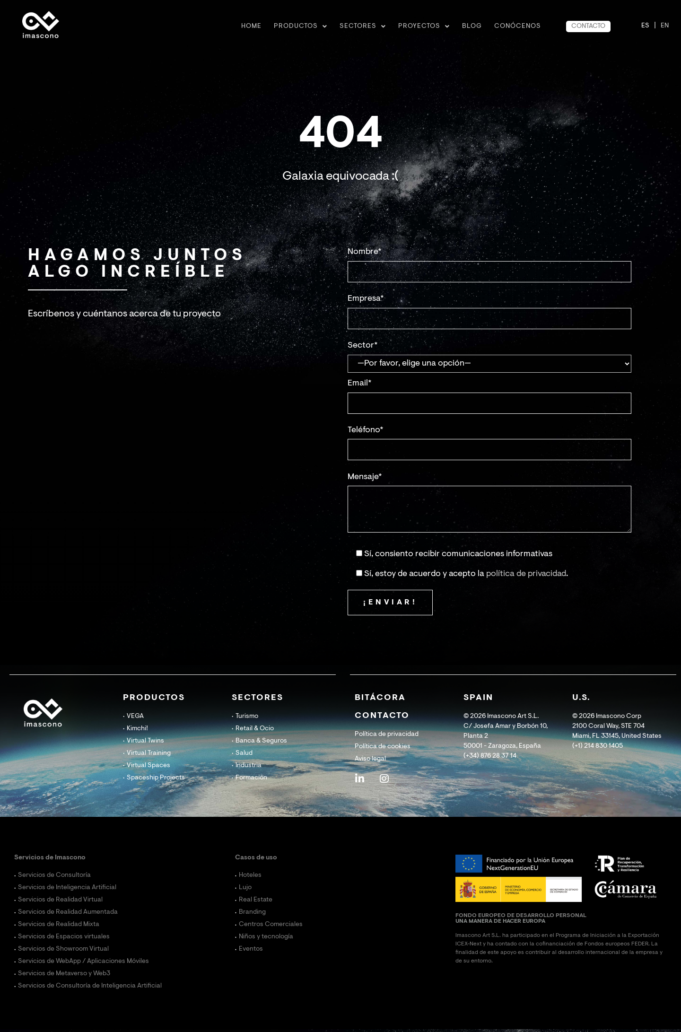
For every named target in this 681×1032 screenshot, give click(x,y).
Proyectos (424, 26)
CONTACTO (588, 26)
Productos (300, 26)
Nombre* (365, 252)
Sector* (363, 345)
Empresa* (366, 299)
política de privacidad (526, 574)
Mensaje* (365, 477)
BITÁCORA (380, 698)
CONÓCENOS (517, 26)
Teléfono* (366, 430)
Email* (360, 383)
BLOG (472, 26)
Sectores (363, 26)
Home (251, 26)
